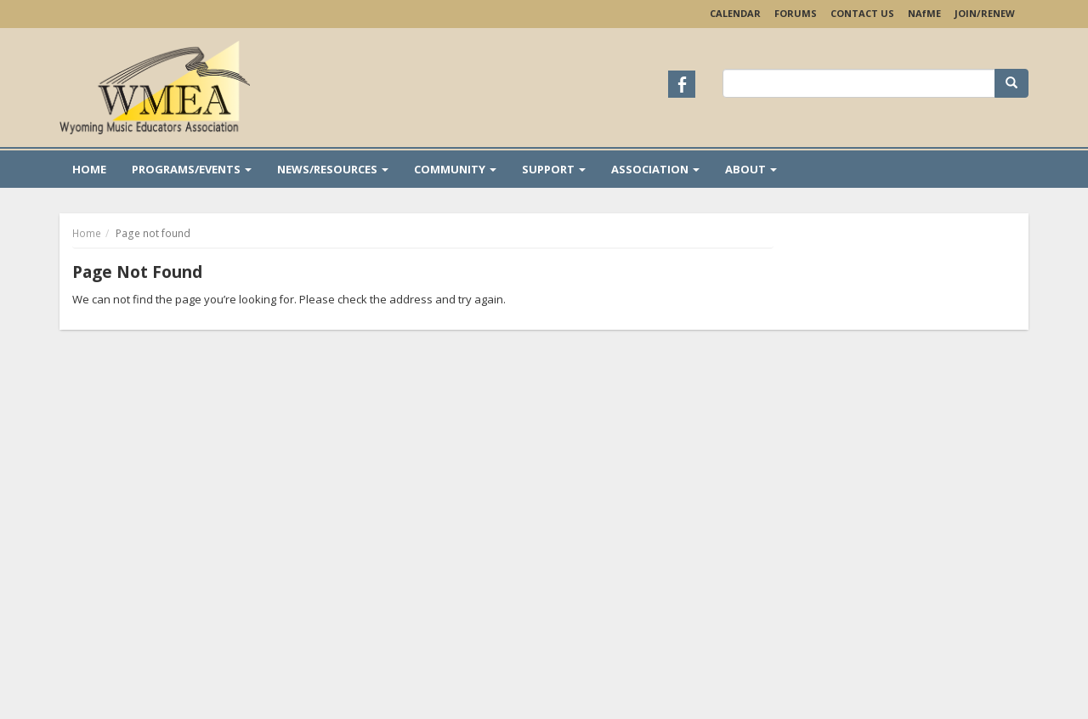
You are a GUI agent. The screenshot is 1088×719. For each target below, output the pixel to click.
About (751, 169)
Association (655, 169)
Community (455, 169)
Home (89, 169)
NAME (924, 13)
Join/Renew (985, 13)
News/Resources (332, 169)
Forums (795, 13)
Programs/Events (192, 169)
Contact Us (862, 13)
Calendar (735, 13)
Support (554, 169)
